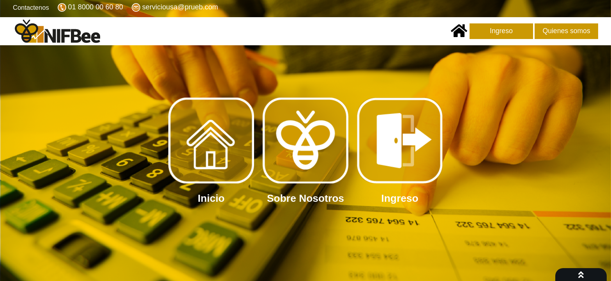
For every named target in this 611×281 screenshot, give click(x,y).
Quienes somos (566, 31)
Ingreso (501, 31)
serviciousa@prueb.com (180, 7)
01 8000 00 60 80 (95, 7)
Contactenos (31, 7)
